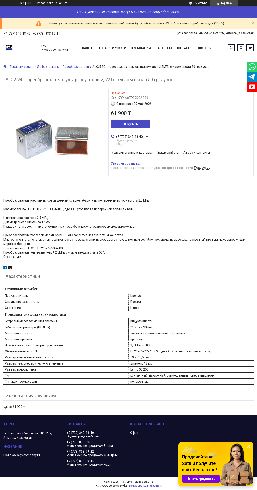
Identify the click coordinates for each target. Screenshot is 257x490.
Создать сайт (44, 3)
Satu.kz (148, 481)
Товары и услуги (112, 48)
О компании (141, 48)
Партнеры (163, 48)
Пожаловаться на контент (145, 485)
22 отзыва (200, 3)
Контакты (184, 48)
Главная (87, 48)
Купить (132, 124)
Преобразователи (76, 66)
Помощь (204, 48)
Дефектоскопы (48, 66)
